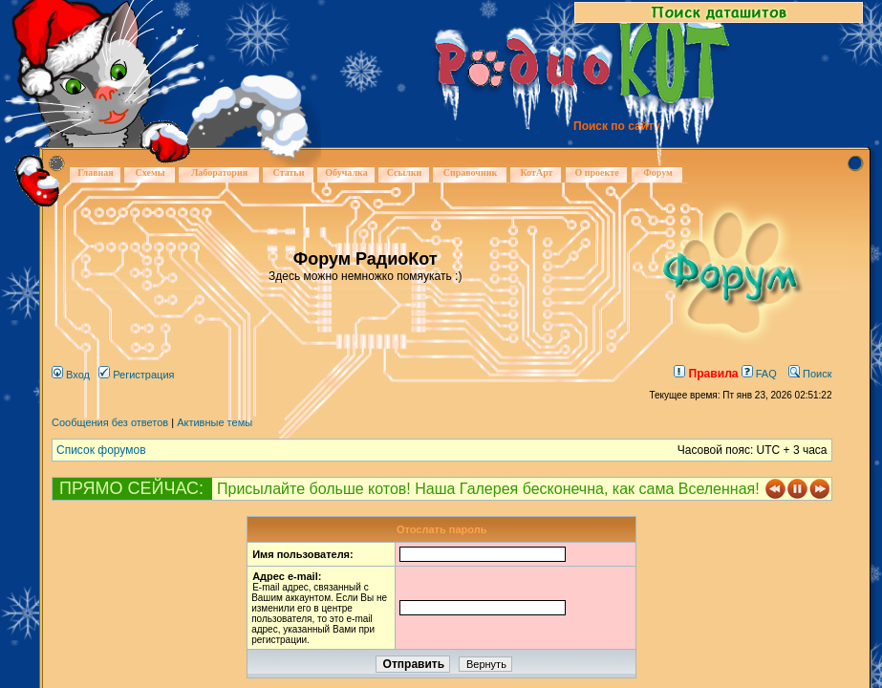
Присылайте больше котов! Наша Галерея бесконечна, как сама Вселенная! (488, 489)
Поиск (810, 373)
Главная (95, 172)
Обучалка (346, 172)
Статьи (289, 172)
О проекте (596, 172)
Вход (71, 374)
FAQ (759, 373)
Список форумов (101, 450)
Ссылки (404, 172)
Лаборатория (219, 172)
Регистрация (136, 374)
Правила (706, 373)
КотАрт (536, 172)
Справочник (470, 172)
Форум (658, 172)
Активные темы (214, 422)
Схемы (149, 172)
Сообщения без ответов (110, 422)
